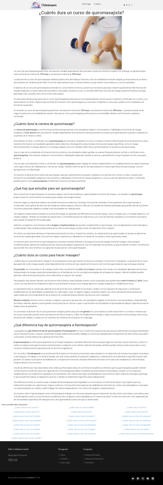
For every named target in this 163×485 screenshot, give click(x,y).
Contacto (97, 4)
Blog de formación (91, 455)
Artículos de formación (93, 459)
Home (61, 455)
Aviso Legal (86, 4)
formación (88, 463)
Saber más (12, 459)
